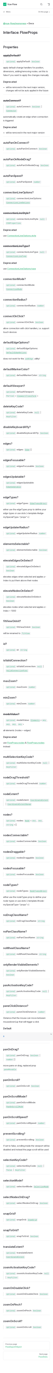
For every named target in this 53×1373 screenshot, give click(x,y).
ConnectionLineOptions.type (21, 268)
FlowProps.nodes (16, 742)
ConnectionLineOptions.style (21, 235)
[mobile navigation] (49, 4)
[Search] (41, 4)
